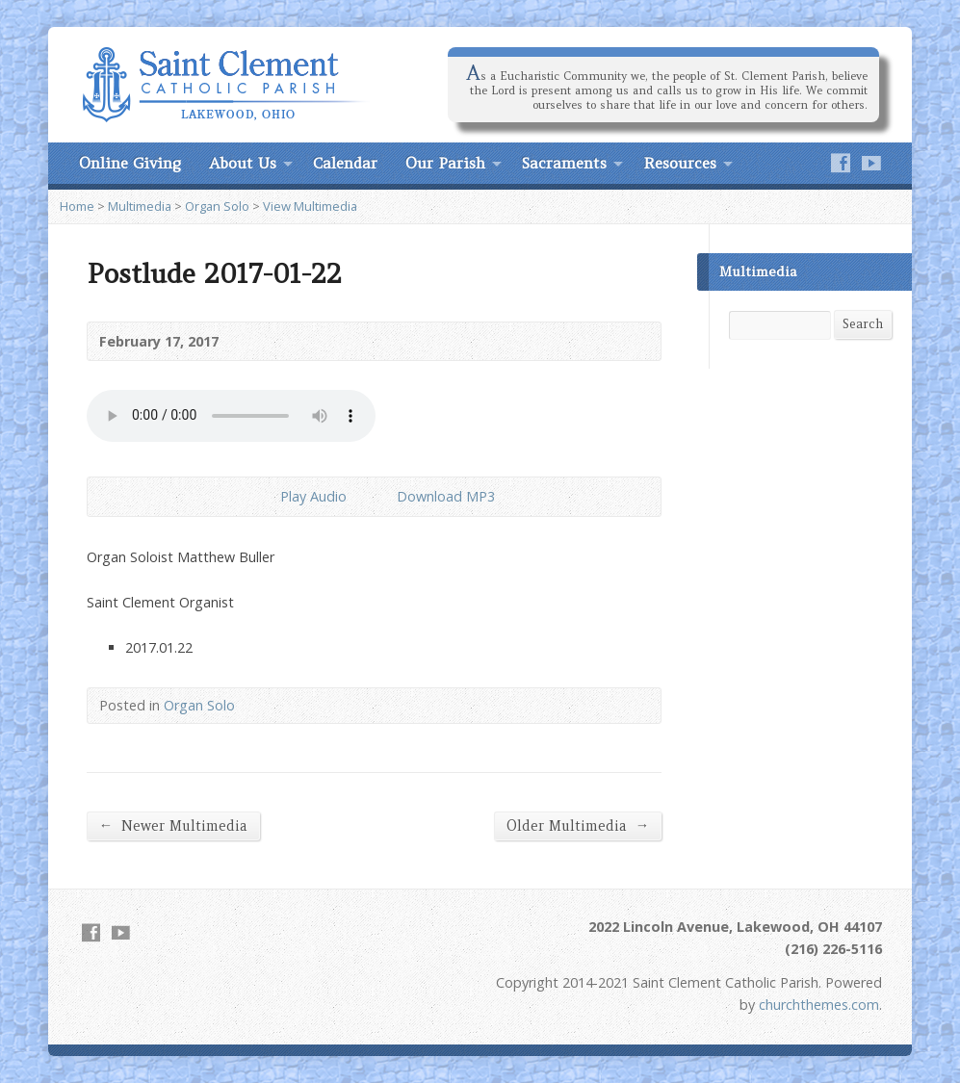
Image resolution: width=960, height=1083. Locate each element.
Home (77, 206)
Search (863, 324)
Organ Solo (217, 206)
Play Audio (264, 496)
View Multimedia (310, 206)
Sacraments (564, 162)
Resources (679, 162)
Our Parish (445, 162)
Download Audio (381, 496)
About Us (242, 162)
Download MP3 (446, 496)
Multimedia (139, 206)
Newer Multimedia (173, 825)
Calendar (345, 162)
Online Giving (130, 162)
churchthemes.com (819, 1004)
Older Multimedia (577, 825)
